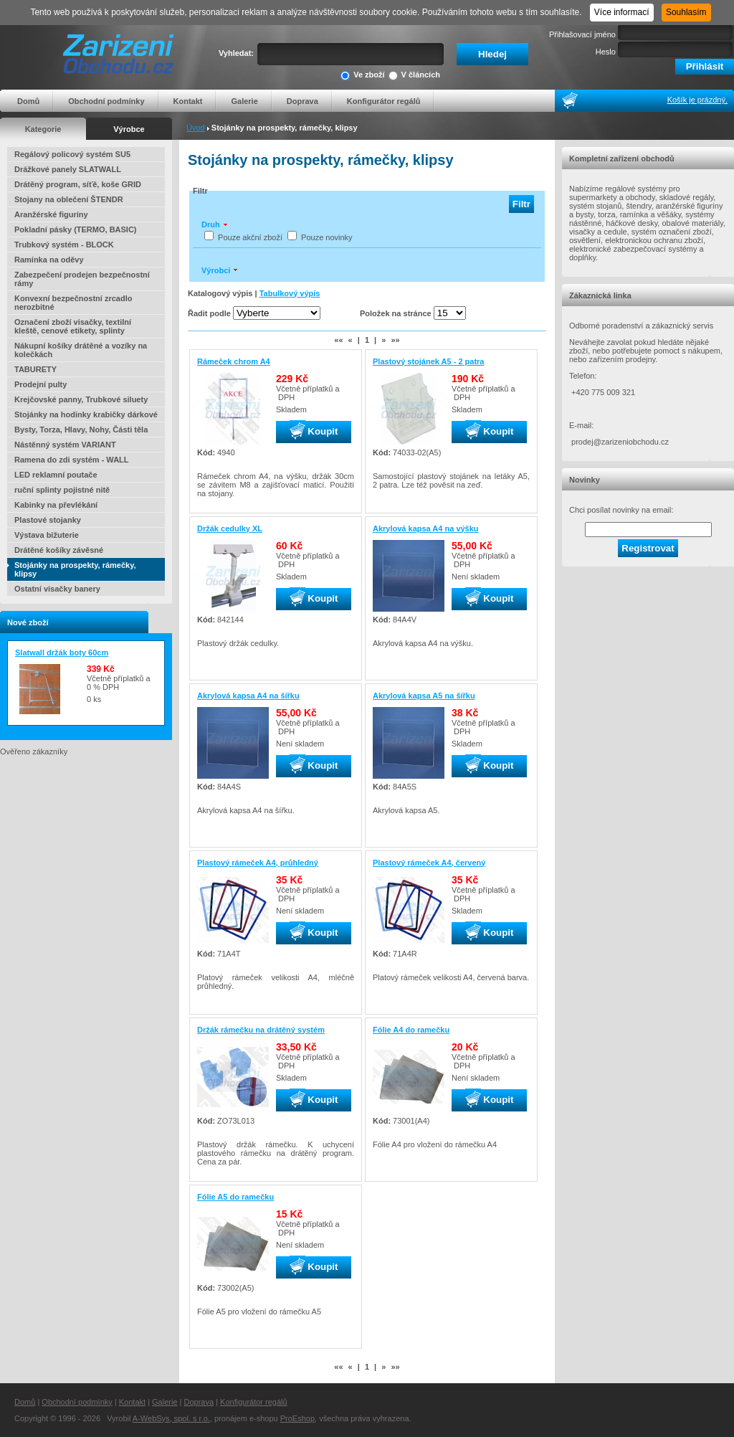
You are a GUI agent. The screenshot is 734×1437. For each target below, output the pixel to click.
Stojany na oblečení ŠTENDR (68, 199)
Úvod (195, 127)
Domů (28, 101)
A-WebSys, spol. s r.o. (171, 1418)
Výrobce (128, 129)
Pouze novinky (327, 237)
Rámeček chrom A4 (233, 361)
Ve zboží (362, 75)
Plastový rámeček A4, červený (429, 862)
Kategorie (43, 129)
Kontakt (188, 101)
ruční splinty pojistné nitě (62, 489)
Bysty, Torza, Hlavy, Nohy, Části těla (81, 429)
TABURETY (35, 369)
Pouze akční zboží (250, 237)
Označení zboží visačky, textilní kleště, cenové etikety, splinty (72, 326)
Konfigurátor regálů (384, 101)
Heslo (606, 51)
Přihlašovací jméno (582, 34)
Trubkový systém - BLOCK (64, 244)
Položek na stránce (396, 313)
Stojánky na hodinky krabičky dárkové (86, 414)
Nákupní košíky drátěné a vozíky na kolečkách (80, 350)
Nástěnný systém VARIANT (65, 444)
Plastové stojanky (47, 520)
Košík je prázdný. (697, 99)
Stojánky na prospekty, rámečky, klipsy (75, 569)
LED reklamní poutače (55, 474)
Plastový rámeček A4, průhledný (257, 862)
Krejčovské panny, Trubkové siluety (81, 399)
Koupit (314, 431)
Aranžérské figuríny (51, 214)
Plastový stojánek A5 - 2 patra (429, 361)
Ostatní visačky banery (57, 588)
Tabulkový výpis (289, 293)
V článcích (414, 75)
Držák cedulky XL (229, 528)
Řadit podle (209, 313)
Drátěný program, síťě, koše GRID (77, 184)
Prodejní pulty (40, 384)
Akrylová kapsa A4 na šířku (248, 695)
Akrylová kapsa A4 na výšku (426, 528)
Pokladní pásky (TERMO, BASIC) (75, 229)
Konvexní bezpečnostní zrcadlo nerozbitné (73, 302)
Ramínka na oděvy (49, 259)
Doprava (302, 101)
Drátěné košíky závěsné (58, 550)
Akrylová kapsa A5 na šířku (424, 695)
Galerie (244, 101)
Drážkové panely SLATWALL (67, 169)
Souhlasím (686, 12)
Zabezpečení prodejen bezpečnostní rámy (82, 279)
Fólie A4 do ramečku (411, 1029)
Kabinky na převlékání (55, 505)
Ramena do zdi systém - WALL (71, 459)
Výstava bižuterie (46, 535)
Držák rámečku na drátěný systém (261, 1029)
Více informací (621, 12)
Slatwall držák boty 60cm (61, 652)
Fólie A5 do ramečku (235, 1196)
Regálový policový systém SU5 (72, 154)
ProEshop (297, 1418)
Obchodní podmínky (106, 101)
